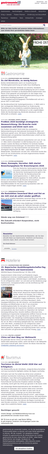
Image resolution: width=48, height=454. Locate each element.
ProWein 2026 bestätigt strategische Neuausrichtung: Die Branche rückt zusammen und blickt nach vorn (19, 124)
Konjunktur (42, 11)
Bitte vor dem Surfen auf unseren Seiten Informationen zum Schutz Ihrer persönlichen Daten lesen (22, 29)
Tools (21, 18)
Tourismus (4, 18)
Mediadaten (40, 1)
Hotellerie (13, 18)
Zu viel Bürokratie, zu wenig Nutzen (19, 80)
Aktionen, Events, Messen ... (18, 119)
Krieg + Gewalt (6, 14)
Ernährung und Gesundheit (36, 14)
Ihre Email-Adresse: (9, 243)
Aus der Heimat (14, 362)
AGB (46, 1)
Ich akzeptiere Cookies (24, 448)
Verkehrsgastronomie (16, 191)
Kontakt (37, 3)
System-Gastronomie (16, 161)
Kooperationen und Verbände (19, 78)
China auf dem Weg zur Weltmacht (18, 337)
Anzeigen (39, 18)
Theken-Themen (19, 14)
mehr (20, 114)
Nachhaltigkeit (17, 11)
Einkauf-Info (29, 18)
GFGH (3, 21)
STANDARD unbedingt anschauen (12, 345)
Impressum (44, 3)
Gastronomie (5, 11)
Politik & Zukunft (30, 11)
